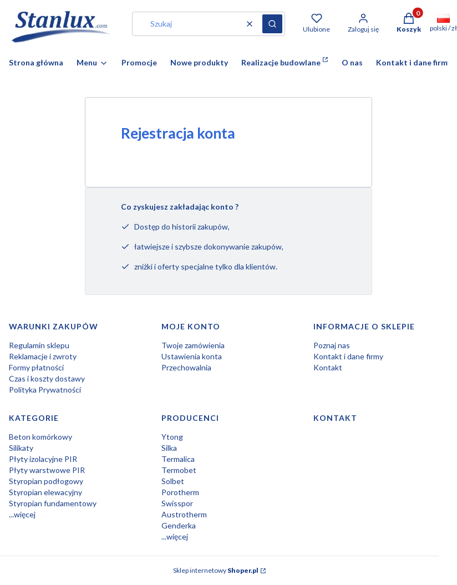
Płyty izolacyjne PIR (43, 459)
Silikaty (21, 447)
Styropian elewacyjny (45, 492)
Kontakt (327, 367)
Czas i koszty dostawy (47, 378)
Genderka (178, 525)
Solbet (172, 481)
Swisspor (177, 503)
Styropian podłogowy (46, 481)
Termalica (178, 459)
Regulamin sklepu (39, 345)
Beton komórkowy (40, 436)
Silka (169, 447)
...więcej (22, 514)
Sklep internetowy (215, 570)
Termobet (178, 470)
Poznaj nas (331, 345)
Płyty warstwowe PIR (47, 470)
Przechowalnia (186, 367)
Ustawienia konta (191, 356)
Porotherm (180, 492)
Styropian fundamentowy (53, 503)
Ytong (172, 436)
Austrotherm (184, 514)
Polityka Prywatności (45, 389)
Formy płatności (36, 367)
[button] (272, 23)
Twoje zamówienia (193, 345)
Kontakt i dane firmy (348, 356)
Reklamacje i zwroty (43, 356)
